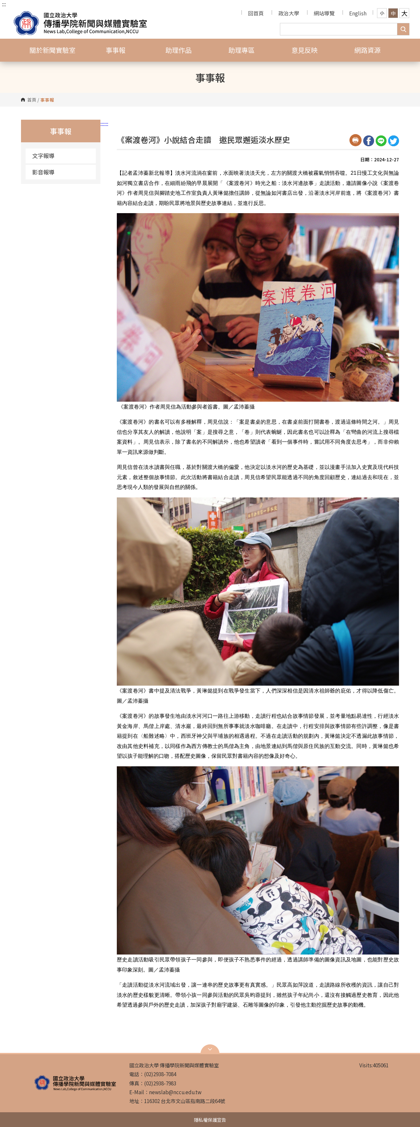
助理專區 (241, 50)
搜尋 (403, 29)
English (358, 13)
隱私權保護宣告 (210, 1119)
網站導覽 (324, 13)
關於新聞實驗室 (52, 50)
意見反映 (304, 50)
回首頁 (256, 13)
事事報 (115, 50)
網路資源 (367, 50)
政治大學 (288, 13)
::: (4, 4)
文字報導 (43, 155)
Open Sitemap (210, 1049)
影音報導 (43, 172)
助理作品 (178, 50)
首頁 (31, 99)
